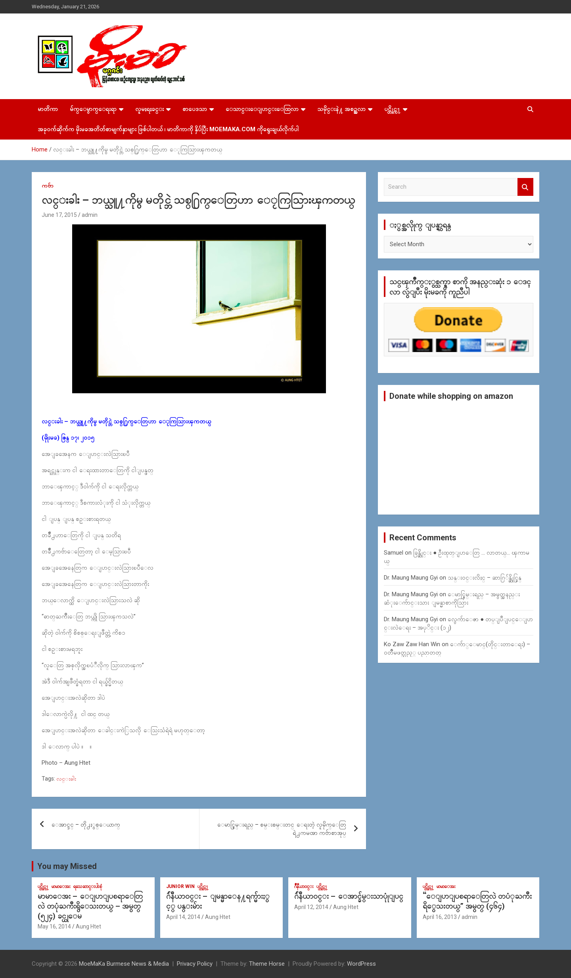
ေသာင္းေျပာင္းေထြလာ (262, 109)
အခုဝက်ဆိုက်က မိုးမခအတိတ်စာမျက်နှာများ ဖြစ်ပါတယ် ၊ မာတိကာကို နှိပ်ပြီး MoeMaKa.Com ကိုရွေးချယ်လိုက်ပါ (168, 129)
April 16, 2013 (440, 917)
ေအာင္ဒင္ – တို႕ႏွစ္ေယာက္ (86, 824)
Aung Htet (88, 926)
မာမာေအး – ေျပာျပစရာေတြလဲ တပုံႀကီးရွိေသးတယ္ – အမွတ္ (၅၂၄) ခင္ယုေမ (90, 906)
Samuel (393, 552)
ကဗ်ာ (48, 185)
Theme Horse (267, 963)
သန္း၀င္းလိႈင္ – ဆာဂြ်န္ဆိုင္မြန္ (484, 577)
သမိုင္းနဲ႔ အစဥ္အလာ (341, 109)
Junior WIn (180, 886)
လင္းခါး (66, 778)
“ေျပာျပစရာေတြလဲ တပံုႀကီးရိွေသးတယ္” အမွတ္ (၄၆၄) (477, 901)
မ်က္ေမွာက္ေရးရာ (93, 109)
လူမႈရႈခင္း (149, 109)
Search (525, 187)
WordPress (361, 963)
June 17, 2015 (59, 215)
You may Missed (67, 866)
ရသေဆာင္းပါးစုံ (87, 886)
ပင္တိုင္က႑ (392, 109)
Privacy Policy (195, 963)
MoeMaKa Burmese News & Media (124, 963)
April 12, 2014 (311, 907)
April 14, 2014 (183, 917)
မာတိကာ (48, 109)
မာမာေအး (61, 886)
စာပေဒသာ (194, 109)
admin (90, 215)
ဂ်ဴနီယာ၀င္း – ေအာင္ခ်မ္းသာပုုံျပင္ (348, 896)
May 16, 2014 (54, 926)
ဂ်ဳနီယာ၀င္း (304, 886)
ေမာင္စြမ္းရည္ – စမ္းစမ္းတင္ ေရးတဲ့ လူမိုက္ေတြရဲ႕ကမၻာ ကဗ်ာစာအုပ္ (281, 828)
